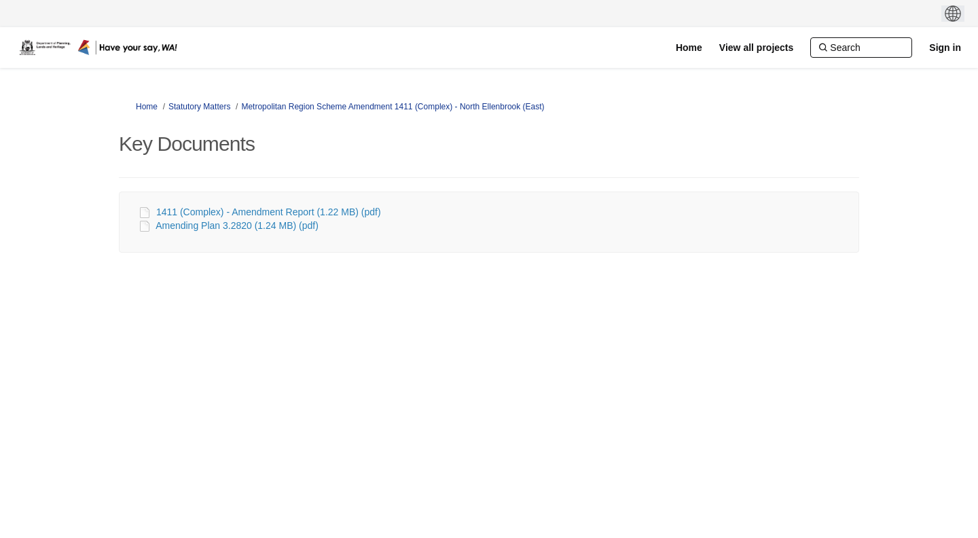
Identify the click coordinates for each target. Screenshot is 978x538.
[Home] (689, 47)
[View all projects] (756, 47)
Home (147, 106)
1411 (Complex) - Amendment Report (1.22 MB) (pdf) (268, 212)
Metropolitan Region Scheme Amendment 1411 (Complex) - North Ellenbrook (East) (392, 106)
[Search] (861, 47)
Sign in (945, 47)
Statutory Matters (199, 106)
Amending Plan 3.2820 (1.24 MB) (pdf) (237, 225)
